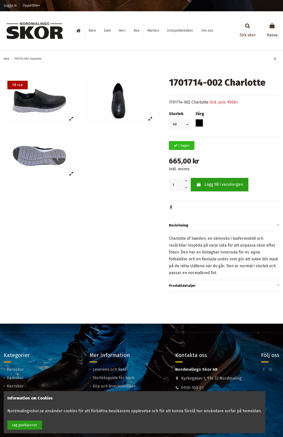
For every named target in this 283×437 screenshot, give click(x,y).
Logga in (11, 5)
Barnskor (15, 369)
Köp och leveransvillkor (114, 386)
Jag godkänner (24, 425)
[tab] (224, 225)
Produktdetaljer (224, 285)
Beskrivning (224, 225)
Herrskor (15, 386)
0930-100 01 (192, 387)
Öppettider (31, 5)
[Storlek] (180, 124)
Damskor (15, 377)
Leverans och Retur (110, 369)
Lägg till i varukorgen (219, 184)
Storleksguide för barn (113, 377)
